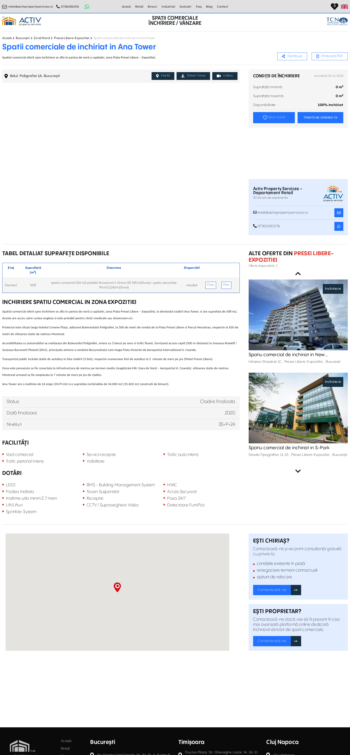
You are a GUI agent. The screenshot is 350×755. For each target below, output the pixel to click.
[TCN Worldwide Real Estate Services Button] (337, 21)
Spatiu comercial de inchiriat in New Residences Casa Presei (287, 354)
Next (298, 471)
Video (225, 76)
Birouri (152, 6)
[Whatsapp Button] (86, 6)
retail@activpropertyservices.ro (30, 6)
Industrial (168, 6)
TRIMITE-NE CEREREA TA (321, 117)
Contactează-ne (272, 590)
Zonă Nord (42, 38)
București (23, 38)
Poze (210, 284)
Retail (139, 6)
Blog (209, 6)
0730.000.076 (70, 6)
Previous (298, 273)
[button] (117, 587)
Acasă (126, 6)
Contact (222, 6)
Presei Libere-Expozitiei (71, 38)
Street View (193, 76)
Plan (226, 284)
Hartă (163, 76)
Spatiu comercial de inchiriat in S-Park (289, 448)
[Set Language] (344, 6)
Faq (199, 6)
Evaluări (186, 6)
